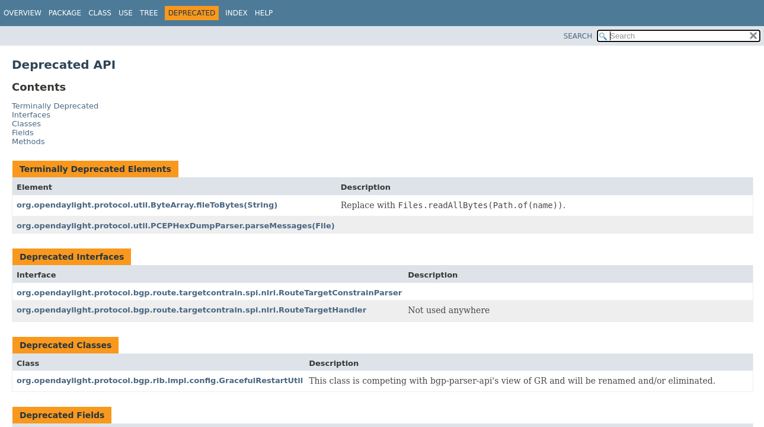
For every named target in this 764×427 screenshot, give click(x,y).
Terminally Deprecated (55, 105)
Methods (28, 141)
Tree (149, 13)
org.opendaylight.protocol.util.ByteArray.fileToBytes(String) (147, 204)
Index (236, 13)
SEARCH (578, 36)
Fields (23, 132)
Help (264, 13)
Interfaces (31, 114)
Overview (22, 13)
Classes (26, 123)
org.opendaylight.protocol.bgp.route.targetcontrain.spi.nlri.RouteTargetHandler (191, 309)
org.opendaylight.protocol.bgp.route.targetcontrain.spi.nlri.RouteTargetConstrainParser (209, 292)
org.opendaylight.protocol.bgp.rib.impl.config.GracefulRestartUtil (160, 380)
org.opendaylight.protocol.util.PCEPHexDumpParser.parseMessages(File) (176, 225)
